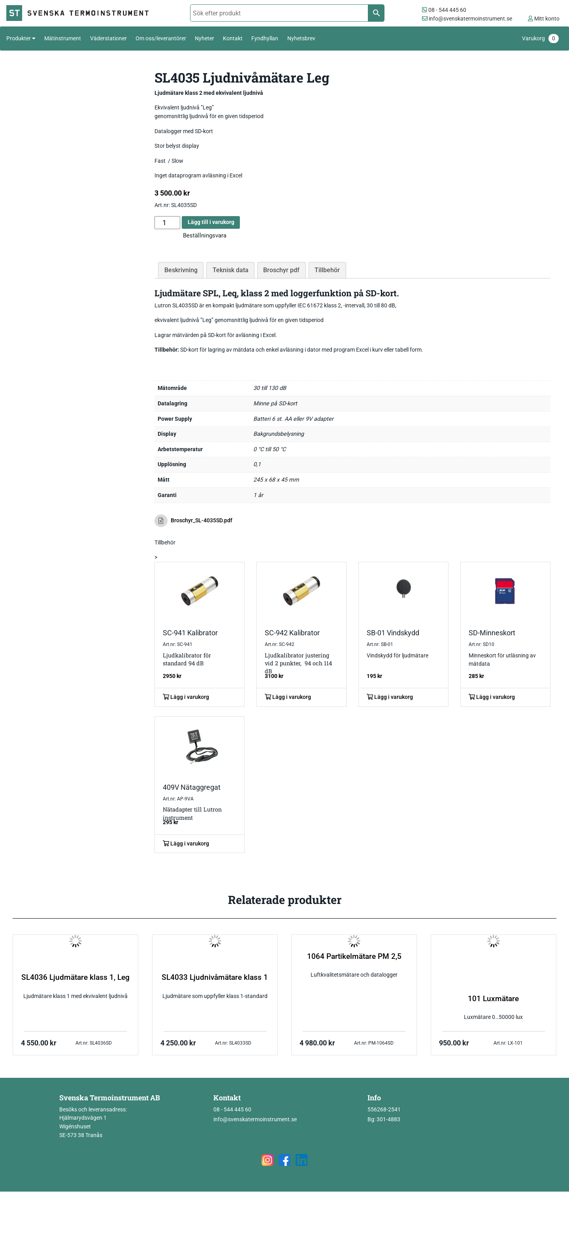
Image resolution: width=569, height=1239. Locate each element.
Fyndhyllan (264, 38)
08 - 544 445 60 (444, 10)
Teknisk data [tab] (231, 270)
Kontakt (233, 38)
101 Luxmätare (493, 998)
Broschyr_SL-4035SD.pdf (193, 520)
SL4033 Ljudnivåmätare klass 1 (215, 977)
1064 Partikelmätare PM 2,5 (354, 956)
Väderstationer (108, 38)
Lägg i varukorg (186, 697)
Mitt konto (544, 18)
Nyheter (204, 38)
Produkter (18, 38)
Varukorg (540, 38)
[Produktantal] (167, 222)
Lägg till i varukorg (211, 222)
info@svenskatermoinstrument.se (467, 18)
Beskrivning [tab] (181, 270)
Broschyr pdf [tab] (281, 270)
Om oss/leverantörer (161, 38)
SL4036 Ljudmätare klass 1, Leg (75, 977)
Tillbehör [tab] (327, 270)
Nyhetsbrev (301, 38)
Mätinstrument (62, 38)
